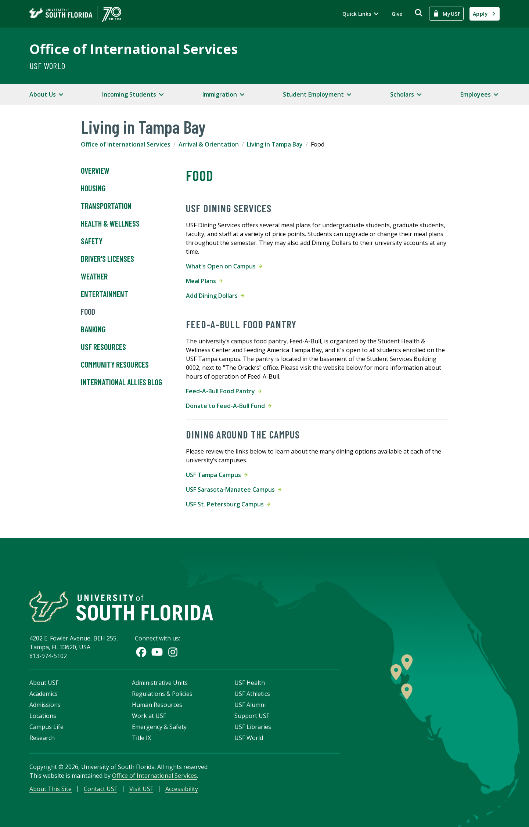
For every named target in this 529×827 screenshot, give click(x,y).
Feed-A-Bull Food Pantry (224, 391)
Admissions (45, 705)
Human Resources (157, 705)
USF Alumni (250, 705)
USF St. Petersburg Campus (228, 504)
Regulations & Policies (162, 694)
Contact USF (100, 789)
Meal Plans (204, 281)
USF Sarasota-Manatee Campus (233, 489)
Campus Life (46, 727)
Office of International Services (133, 49)
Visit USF (141, 789)
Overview (95, 170)
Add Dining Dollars (215, 296)
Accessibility (181, 789)
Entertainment (104, 294)
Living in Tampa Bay (275, 144)
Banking (93, 329)
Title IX (141, 738)
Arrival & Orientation (209, 144)
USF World (47, 65)
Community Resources (115, 364)
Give (397, 13)
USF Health (249, 683)
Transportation (106, 206)
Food (88, 311)
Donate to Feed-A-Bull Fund (228, 406)
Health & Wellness (110, 223)
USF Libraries (252, 727)
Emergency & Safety (159, 727)
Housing (93, 188)
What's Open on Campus (224, 266)
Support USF (251, 716)
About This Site (50, 789)
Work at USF (149, 716)
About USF (43, 683)
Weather (94, 276)
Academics (43, 694)
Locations (42, 716)
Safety (91, 241)
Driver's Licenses (107, 258)
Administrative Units (160, 683)
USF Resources (103, 347)
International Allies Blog (121, 382)
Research (42, 738)
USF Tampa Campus (217, 475)
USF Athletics (252, 694)
